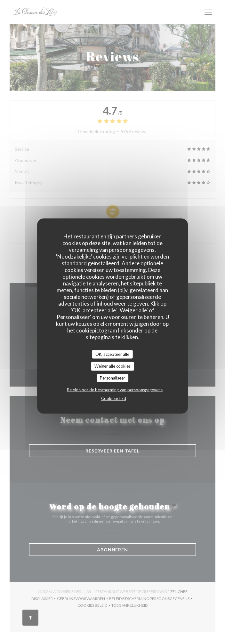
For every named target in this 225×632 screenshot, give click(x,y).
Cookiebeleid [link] (113, 398)
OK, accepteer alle (112, 353)
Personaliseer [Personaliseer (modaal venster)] (112, 377)
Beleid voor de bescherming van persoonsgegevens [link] (115, 389)
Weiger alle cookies (112, 366)
